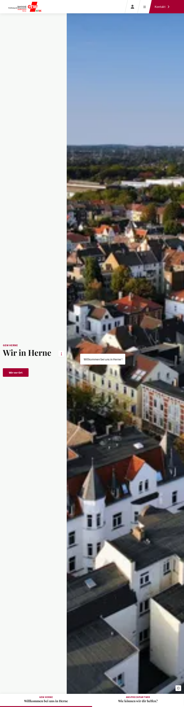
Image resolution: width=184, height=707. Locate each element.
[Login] (132, 6)
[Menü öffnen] (144, 6)
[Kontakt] (163, 6)
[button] (178, 688)
